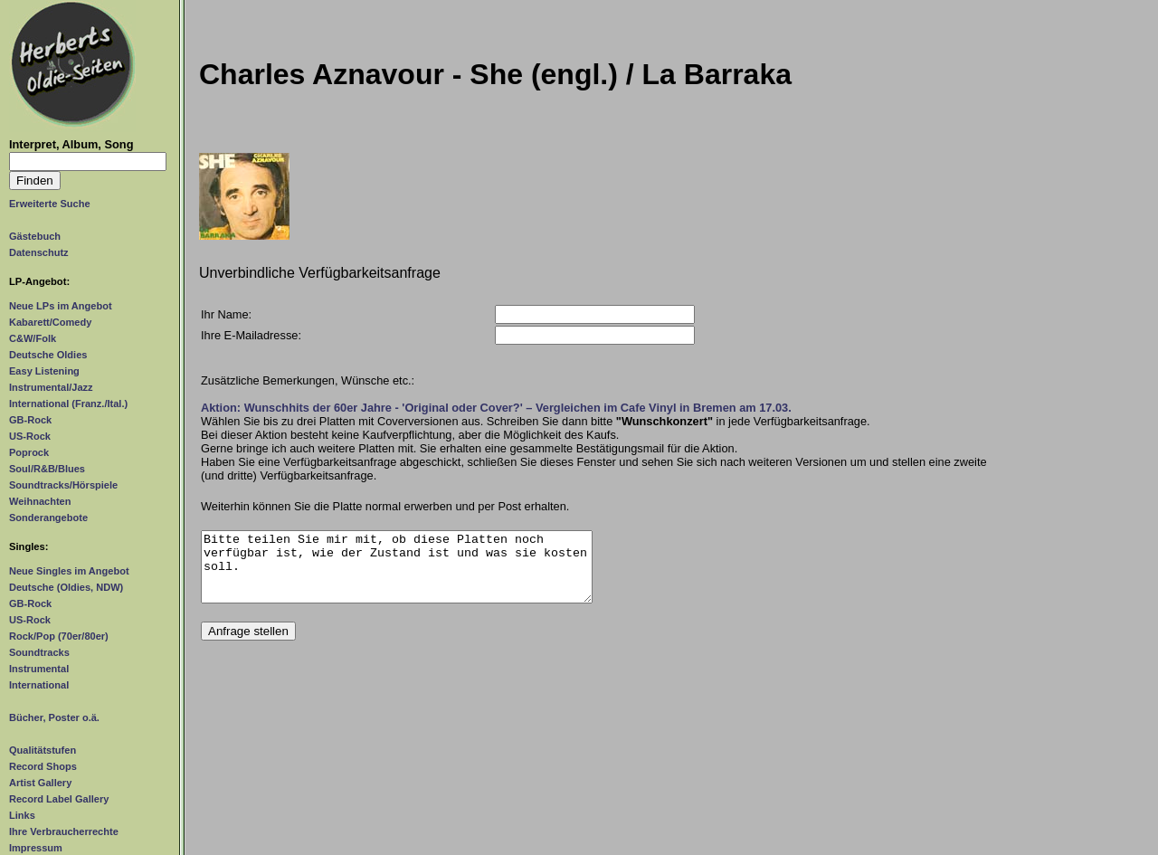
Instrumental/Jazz (51, 387)
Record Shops (43, 766)
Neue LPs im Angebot (60, 305)
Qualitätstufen (42, 750)
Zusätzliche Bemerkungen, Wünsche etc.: (307, 380)
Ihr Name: (226, 314)
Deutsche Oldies (48, 354)
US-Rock (30, 436)
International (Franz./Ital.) (68, 403)
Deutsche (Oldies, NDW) (66, 587)
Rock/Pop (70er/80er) (59, 636)
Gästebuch (35, 236)
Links (22, 815)
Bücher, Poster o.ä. (54, 717)
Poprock (29, 452)
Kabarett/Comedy (50, 322)
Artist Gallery (40, 782)
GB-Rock (30, 419)
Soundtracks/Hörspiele (63, 485)
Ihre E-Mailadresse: (251, 335)
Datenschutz (39, 252)
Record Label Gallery (59, 798)
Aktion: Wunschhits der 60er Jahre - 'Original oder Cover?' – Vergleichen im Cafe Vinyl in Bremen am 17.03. (496, 407)
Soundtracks (39, 652)
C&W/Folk (32, 338)
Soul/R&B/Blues (47, 468)
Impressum (35, 847)
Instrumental (39, 668)
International (39, 684)
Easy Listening (44, 371)
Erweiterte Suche (49, 203)
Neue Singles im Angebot (69, 570)
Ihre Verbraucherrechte (64, 831)
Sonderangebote (48, 517)
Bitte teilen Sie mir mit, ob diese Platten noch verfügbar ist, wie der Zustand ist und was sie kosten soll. (397, 573)
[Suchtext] (87, 161)
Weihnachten (40, 501)
